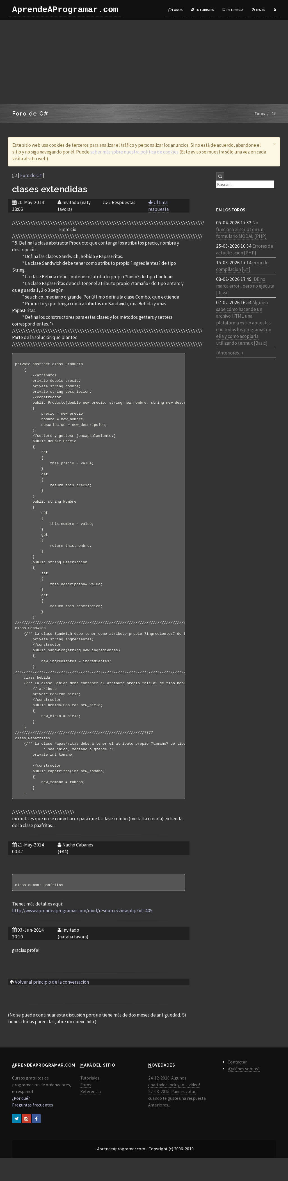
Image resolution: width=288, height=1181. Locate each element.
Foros (175, 10)
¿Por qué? (21, 1121)
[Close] (274, 144)
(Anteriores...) (229, 353)
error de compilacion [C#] (242, 265)
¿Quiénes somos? (244, 1091)
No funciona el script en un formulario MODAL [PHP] (241, 229)
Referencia (233, 10)
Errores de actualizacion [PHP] (244, 249)
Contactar (237, 1085)
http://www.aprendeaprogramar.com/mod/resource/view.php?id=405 (82, 934)
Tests (258, 10)
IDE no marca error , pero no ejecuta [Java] (245, 286)
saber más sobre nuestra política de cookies (134, 152)
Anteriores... (159, 1128)
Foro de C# (31, 175)
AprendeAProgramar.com (65, 10)
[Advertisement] (144, 62)
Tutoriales (202, 10)
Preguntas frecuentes (32, 1128)
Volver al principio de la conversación (52, 1005)
